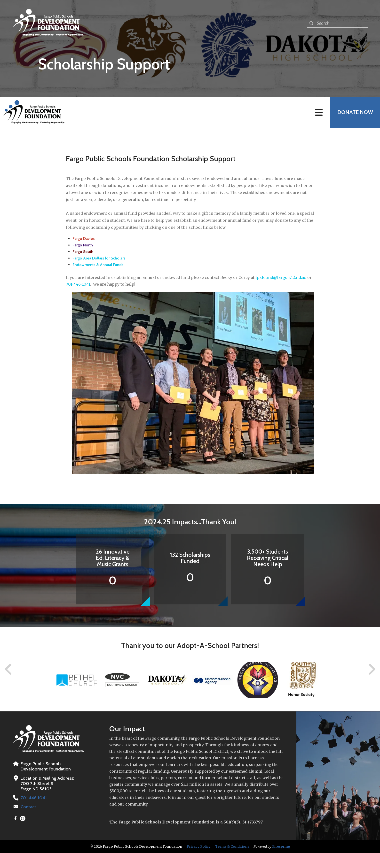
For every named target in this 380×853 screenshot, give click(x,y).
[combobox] (337, 23)
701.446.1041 (33, 797)
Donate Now (355, 112)
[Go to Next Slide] (371, 669)
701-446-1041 (78, 284)
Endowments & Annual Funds (97, 264)
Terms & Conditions (232, 846)
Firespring (281, 846)
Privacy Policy (199, 846)
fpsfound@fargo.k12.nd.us (280, 277)
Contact (28, 806)
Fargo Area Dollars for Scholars (98, 258)
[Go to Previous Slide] (8, 669)
